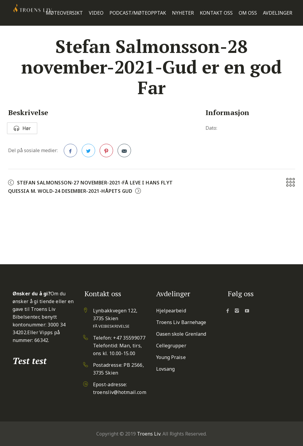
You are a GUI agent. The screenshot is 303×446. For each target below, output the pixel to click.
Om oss (248, 13)
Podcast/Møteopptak (137, 13)
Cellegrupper (171, 345)
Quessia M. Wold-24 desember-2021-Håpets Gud (70, 191)
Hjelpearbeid (171, 310)
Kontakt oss (216, 13)
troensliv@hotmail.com (119, 392)
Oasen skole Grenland (181, 334)
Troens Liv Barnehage (181, 322)
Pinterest (106, 152)
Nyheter (183, 13)
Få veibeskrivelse (111, 326)
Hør (22, 128)
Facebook (70, 152)
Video (96, 13)
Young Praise (171, 357)
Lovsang (165, 369)
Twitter (88, 152)
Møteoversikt (64, 13)
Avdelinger (277, 13)
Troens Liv (148, 433)
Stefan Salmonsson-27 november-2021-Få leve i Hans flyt (95, 182)
